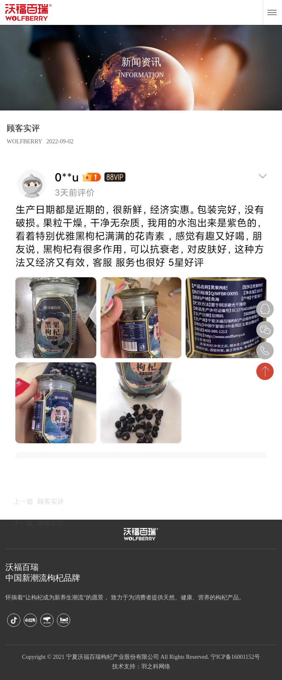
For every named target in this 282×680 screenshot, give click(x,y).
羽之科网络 (155, 667)
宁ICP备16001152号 (235, 657)
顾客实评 (38, 516)
